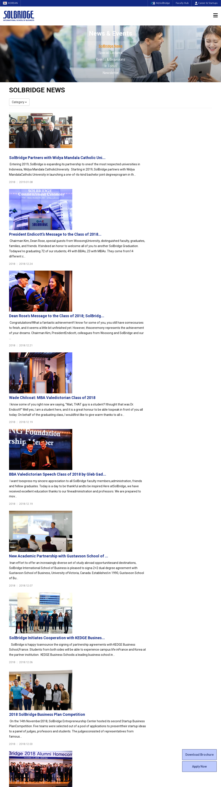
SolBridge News (111, 46)
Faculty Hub (181, 3)
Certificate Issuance (127, 682)
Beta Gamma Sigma (127, 669)
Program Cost (175, 660)
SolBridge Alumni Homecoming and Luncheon (120, 479)
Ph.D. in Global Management (80, 678)
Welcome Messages (22, 665)
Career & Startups (206, 3)
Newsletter (110, 73)
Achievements (19, 669)
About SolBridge (22, 650)
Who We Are (17, 656)
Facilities (119, 699)
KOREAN (10, 3)
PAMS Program (72, 708)
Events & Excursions (110, 59)
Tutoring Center (124, 708)
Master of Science (74, 673)
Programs (70, 650)
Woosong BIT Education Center (135, 678)
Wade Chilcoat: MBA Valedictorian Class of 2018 (122, 252)
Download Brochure (199, 754)
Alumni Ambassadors (76, 721)
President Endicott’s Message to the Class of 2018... (125, 162)
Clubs (117, 665)
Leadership (16, 660)
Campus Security (125, 712)
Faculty (14, 691)
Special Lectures (111, 53)
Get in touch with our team (163, 633)
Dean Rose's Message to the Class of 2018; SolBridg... (126, 207)
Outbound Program (75, 704)
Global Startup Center (128, 660)
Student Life (124, 650)
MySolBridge (159, 3)
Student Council (124, 656)
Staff (12, 695)
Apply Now (199, 766)
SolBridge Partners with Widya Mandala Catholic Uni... (127, 116)
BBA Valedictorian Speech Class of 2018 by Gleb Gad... (127, 298)
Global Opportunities (78, 693)
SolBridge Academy (75, 682)
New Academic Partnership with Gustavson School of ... (128, 343)
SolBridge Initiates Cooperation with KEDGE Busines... (127, 388)
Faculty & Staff (21, 685)
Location (15, 673)
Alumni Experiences (127, 673)
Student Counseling (127, 704)
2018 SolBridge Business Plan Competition (117, 434)
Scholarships (175, 665)
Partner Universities (75, 699)
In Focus (110, 66)
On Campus (123, 693)
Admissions (175, 650)
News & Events (178, 680)
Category (19, 102)
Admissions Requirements (184, 656)
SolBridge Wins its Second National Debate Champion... (128, 524)
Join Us (14, 699)
